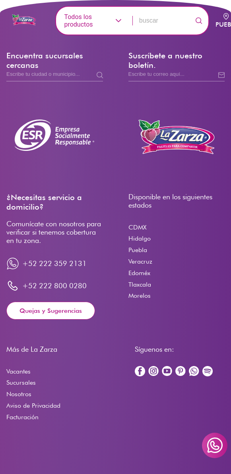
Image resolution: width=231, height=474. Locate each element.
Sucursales (21, 382)
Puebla (137, 250)
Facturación (22, 417)
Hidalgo (139, 238)
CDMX (137, 227)
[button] (118, 20)
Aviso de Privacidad (33, 405)
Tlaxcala (139, 284)
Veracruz (140, 261)
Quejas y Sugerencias (50, 310)
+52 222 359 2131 (54, 263)
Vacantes (18, 371)
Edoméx (139, 273)
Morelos (139, 295)
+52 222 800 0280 (54, 285)
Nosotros (18, 394)
